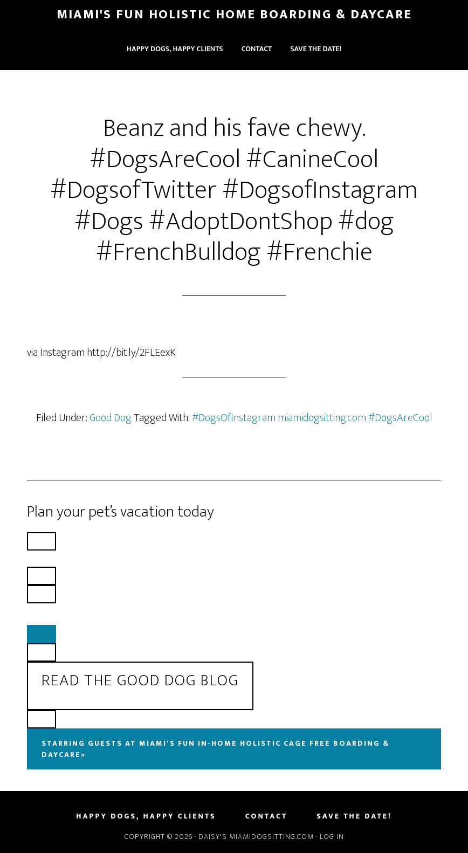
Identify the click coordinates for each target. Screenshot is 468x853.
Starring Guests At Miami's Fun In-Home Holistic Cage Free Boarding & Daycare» (216, 749)
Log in (332, 836)
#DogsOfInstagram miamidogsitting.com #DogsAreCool (312, 418)
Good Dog (111, 418)
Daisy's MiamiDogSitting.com (257, 836)
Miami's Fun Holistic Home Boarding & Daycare (234, 14)
